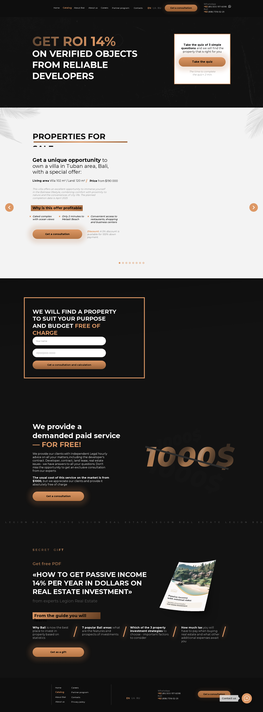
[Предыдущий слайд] (9, 207)
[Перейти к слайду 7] (140, 263)
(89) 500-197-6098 (217, 6)
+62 (206, 6)
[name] (69, 341)
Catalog (67, 7)
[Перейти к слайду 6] (136, 263)
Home (57, 7)
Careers (104, 7)
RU (159, 8)
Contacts (138, 8)
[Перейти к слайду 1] (119, 263)
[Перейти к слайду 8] (143, 263)
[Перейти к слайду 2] (123, 263)
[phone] (69, 353)
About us (93, 7)
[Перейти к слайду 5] (133, 263)
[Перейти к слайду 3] (126, 263)
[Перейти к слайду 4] (130, 263)
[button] (181, 8)
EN (149, 8)
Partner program (120, 8)
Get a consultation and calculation (69, 364)
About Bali (79, 7)
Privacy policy (78, 702)
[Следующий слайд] (253, 207)
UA (154, 8)
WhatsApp (210, 4)
